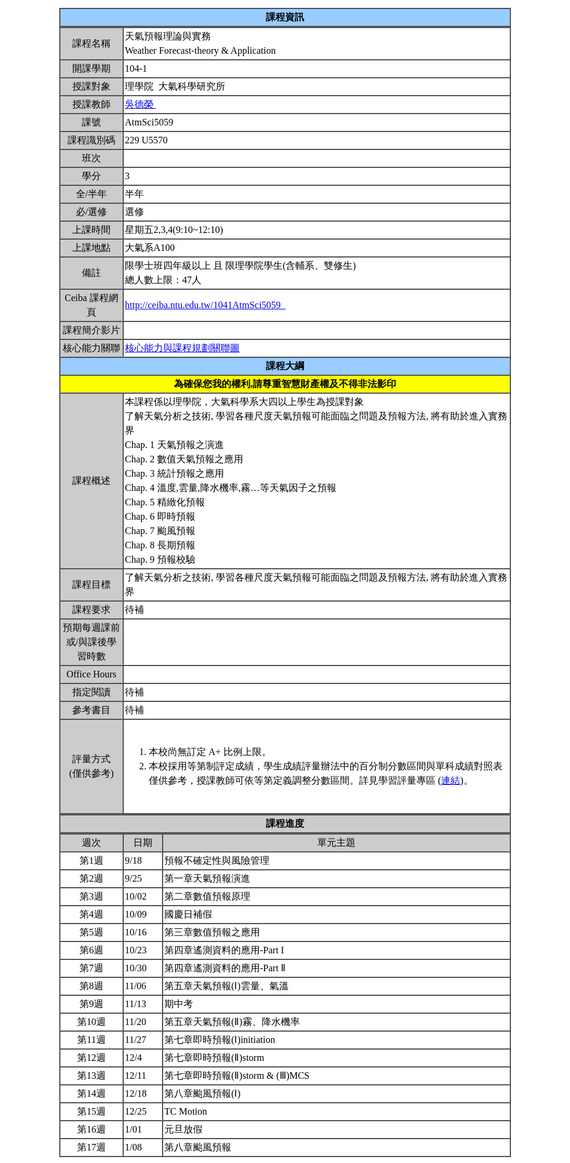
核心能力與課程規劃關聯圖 (182, 348)
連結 (450, 780)
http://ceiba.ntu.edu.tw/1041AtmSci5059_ (205, 305)
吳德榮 (140, 104)
